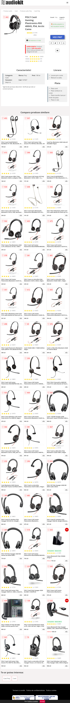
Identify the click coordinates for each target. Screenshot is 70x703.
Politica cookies (51, 690)
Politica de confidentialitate (35, 690)
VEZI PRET (57, 37)
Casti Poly (37, 11)
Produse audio (8, 11)
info (21, 146)
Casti (16, 11)
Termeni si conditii (19, 690)
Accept (42, 701)
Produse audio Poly (26, 11)
